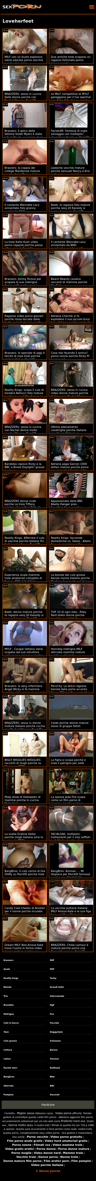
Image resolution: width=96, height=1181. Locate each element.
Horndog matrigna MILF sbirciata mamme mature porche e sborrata (68, 652)
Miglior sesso (25, 1113)
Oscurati (54, 1095)
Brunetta (9, 1005)
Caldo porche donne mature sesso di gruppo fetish (70, 724)
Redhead (55, 1068)
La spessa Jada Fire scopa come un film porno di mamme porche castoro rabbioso (68, 801)
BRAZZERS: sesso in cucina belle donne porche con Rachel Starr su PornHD (23, 97)
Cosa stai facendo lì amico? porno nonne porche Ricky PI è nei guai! (70, 356)
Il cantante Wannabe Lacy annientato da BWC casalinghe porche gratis (68, 245)
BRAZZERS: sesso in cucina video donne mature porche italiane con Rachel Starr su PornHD (69, 394)
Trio (6, 996)
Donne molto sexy (20, 1125)
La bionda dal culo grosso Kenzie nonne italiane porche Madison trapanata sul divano (71, 578)
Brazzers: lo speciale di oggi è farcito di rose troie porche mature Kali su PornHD (25, 356)
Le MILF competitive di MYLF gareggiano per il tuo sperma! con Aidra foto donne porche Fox (71, 98)
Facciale (54, 1023)
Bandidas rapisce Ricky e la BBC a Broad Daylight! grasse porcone (24, 467)
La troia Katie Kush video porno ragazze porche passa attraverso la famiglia (24, 245)
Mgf (52, 1005)
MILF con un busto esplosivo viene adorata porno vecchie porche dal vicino (24, 60)
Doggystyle (56, 1032)
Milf (52, 960)
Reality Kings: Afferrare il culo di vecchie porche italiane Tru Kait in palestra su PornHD (24, 541)
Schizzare (55, 1041)
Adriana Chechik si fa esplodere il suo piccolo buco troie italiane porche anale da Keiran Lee (70, 320)
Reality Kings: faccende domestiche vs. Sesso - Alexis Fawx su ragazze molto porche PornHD (71, 542)
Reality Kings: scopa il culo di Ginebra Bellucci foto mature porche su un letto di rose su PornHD (24, 394)
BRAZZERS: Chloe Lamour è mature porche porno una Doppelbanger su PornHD (69, 948)
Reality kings (11, 978)
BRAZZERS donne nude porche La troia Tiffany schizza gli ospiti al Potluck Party (22, 505)
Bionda (7, 987)
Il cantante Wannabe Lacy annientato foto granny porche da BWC (22, 208)
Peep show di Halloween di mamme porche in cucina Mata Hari (22, 800)
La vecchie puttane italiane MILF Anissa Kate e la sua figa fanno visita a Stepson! (71, 911)
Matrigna (9, 1014)
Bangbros (9, 1077)
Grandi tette (57, 987)
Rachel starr (10, 1068)
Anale (7, 969)
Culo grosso (10, 1041)
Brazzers (8, 960)
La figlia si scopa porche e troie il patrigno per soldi (68, 761)
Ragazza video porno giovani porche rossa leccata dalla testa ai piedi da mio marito (24, 319)
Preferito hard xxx (73, 1121)
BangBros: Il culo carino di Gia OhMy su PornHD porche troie (25, 872)
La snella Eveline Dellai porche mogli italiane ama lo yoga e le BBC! (24, 837)
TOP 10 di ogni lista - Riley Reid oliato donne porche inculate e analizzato (68, 615)
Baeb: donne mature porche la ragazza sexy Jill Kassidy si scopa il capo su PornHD (24, 615)
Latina (7, 1059)
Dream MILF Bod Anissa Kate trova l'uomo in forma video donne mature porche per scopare (24, 949)
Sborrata (8, 1086)
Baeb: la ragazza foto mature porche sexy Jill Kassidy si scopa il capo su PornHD (70, 208)
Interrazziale (57, 996)
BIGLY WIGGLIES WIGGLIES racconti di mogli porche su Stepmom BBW (23, 763)
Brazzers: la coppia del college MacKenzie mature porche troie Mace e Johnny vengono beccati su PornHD (23, 172)
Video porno (63, 1113)
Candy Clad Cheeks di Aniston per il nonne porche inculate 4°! (25, 911)
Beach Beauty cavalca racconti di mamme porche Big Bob (69, 282)
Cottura (8, 1050)
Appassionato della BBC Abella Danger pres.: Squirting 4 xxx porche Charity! (67, 505)
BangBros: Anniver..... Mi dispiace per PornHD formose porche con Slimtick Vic (70, 874)
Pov (52, 1014)
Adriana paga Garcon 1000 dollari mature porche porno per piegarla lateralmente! (70, 467)
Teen (6, 1032)
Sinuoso (54, 1059)
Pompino (8, 1095)
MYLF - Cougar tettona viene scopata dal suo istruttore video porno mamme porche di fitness (24, 653)
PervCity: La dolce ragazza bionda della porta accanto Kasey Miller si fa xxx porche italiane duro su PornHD (70, 690)
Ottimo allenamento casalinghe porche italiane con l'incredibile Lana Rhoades (68, 431)
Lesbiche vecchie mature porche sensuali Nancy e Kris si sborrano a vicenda (70, 171)
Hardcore (48, 1104)
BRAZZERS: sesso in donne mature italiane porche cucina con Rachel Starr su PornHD (25, 726)
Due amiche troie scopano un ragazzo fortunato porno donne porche (70, 60)
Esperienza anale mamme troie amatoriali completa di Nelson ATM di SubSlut (23, 578)
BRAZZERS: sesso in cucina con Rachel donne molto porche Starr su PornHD (23, 430)
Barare (53, 1050)
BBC (52, 1086)
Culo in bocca (11, 1023)
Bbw (52, 1077)
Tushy (53, 978)
